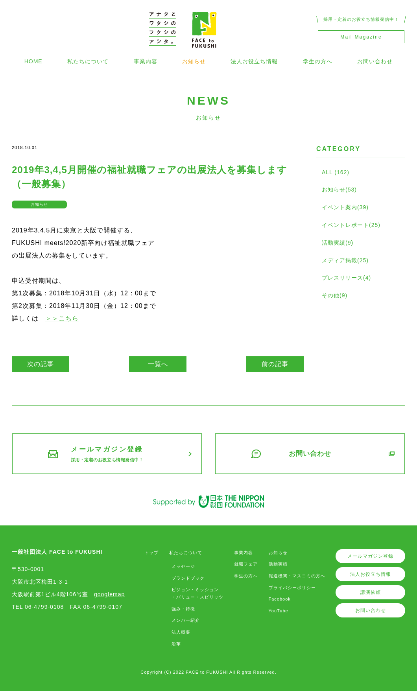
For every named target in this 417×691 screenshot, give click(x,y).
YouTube (278, 610)
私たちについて (88, 61)
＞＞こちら (62, 318)
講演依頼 (370, 592)
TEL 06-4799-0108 (38, 607)
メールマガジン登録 (370, 556)
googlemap (109, 594)
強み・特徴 (183, 608)
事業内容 (145, 61)
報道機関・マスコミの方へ (297, 575)
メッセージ (183, 566)
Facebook (280, 599)
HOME (33, 61)
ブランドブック (188, 578)
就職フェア (246, 564)
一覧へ (158, 364)
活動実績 (278, 564)
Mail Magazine (361, 37)
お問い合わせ (375, 61)
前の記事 (275, 364)
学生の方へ (317, 61)
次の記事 (40, 364)
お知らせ (194, 61)
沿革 (176, 643)
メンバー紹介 (186, 620)
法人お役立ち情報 (254, 61)
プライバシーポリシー (292, 587)
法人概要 (181, 632)
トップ (151, 552)
